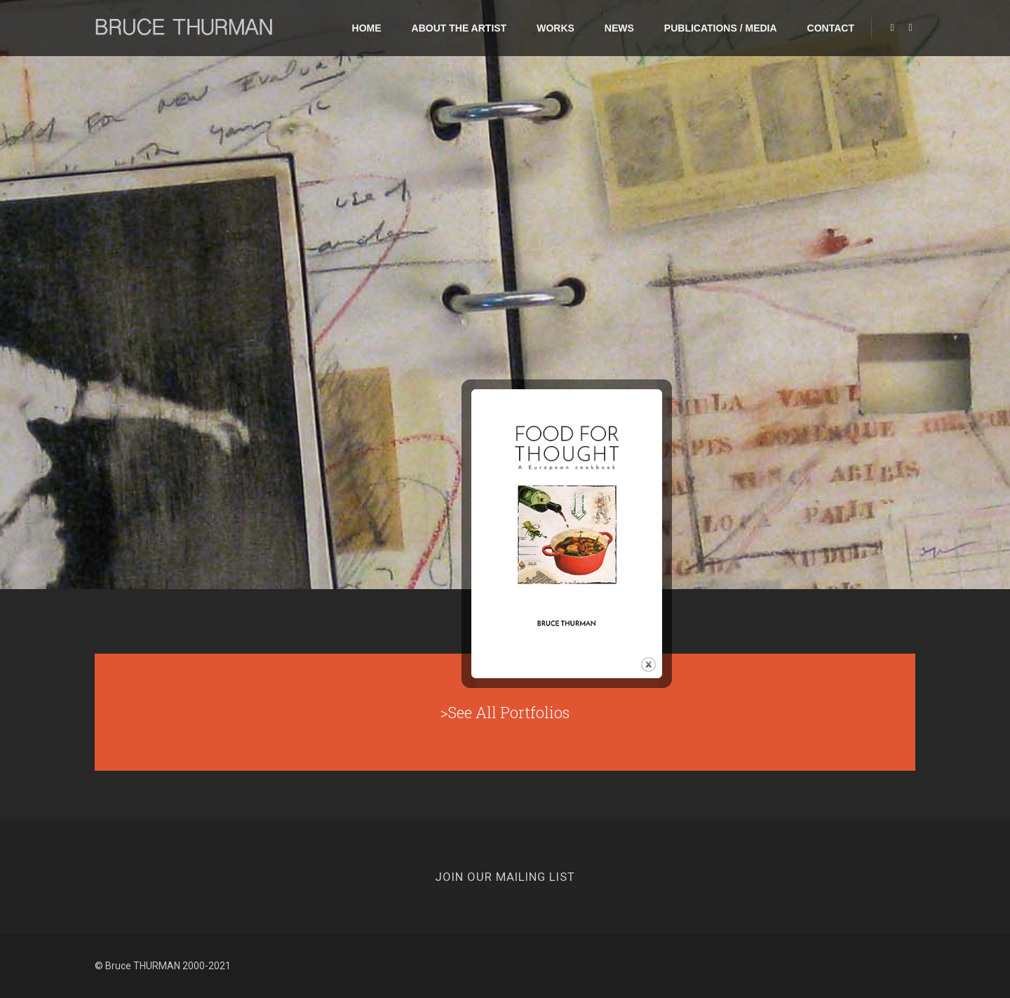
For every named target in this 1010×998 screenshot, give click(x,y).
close (657, 632)
